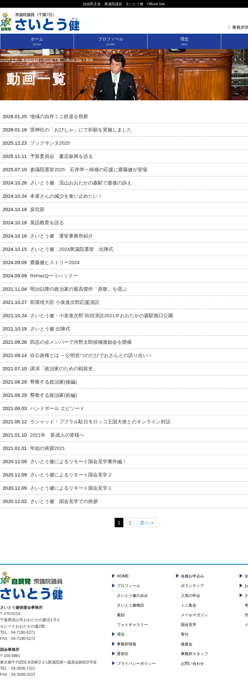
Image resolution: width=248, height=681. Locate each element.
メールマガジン (194, 615)
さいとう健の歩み (132, 595)
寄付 (185, 634)
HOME (123, 576)
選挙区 (123, 654)
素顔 (121, 615)
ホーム (37, 41)
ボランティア (192, 586)
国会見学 (188, 624)
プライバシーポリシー (136, 663)
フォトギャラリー (132, 624)
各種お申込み (192, 576)
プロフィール (110, 41)
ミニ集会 (188, 605)
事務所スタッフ (194, 654)
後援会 (186, 644)
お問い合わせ (192, 663)
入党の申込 (190, 595)
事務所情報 (126, 644)
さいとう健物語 (130, 605)
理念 (184, 41)
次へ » (147, 522)
